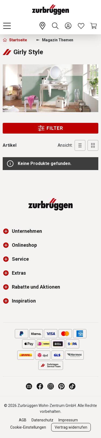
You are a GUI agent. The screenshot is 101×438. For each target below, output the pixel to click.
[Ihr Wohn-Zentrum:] (42, 25)
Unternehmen (27, 231)
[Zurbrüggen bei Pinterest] (61, 386)
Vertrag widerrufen (71, 427)
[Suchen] (55, 25)
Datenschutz (42, 420)
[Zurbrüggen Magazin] (29, 386)
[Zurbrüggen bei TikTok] (72, 386)
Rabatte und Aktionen (36, 287)
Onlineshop (24, 245)
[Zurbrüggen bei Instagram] (50, 386)
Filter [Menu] (50, 128)
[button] (7, 231)
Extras (19, 273)
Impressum (68, 420)
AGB (22, 420)
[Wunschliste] (81, 25)
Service (20, 259)
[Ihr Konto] (68, 25)
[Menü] (7, 25)
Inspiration (24, 301)
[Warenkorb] (94, 25)
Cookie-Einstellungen (28, 427)
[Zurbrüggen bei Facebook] (40, 386)
